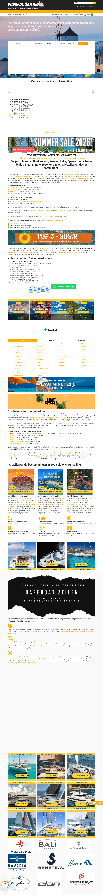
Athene (61, 463)
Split (33, 465)
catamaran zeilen (42, 119)
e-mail (75, 213)
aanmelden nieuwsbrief (82, 872)
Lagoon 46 (13, 398)
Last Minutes (54, 874)
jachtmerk (38, 414)
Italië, (57, 172)
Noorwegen (62, 323)
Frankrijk (18, 314)
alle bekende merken (69, 135)
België (83, 307)
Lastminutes (32, 11)
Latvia (18, 320)
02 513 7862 (22, 14)
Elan (77, 414)
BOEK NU (18, 88)
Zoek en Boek (14, 11)
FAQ (52, 880)
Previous (9, 67)
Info (38, 11)
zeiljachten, (20, 162)
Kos (43, 465)
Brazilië (18, 311)
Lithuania (40, 320)
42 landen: (32, 172)
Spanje (30, 137)
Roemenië (62, 327)
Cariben (46, 137)
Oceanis (66, 414)
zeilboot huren (25, 119)
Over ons (31, 874)
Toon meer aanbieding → (51, 94)
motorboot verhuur (62, 119)
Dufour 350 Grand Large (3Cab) (39, 75)
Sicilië (78, 465)
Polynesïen (18, 327)
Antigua (18, 304)
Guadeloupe (84, 314)
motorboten (28, 162)
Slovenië (83, 330)
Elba (68, 465)
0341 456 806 (13, 14)
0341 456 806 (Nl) (32, 168)
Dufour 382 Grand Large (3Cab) (17, 75)
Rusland (84, 327)
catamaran (72, 137)
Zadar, (30, 465)
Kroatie (68, 592)
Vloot (42, 11)
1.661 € (60, 82)
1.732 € (82, 83)
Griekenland (15, 137)
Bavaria (56, 414)
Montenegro (18, 323)
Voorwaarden (84, 891)
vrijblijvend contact (45, 209)
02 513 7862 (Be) (45, 168)
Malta (61, 320)
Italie (63, 592)
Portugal (40, 327)
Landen (21, 11)
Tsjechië (62, 333)
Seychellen (62, 330)
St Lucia (40, 307)
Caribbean (13, 154)
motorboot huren (83, 137)
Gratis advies (55, 14)
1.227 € (37, 83)
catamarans (37, 162)
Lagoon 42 (13, 396)
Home (8, 11)
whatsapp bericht (66, 213)
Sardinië (72, 465)
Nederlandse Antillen (18, 307)
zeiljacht (66, 137)
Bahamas (62, 307)
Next (93, 67)
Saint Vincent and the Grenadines (40, 330)
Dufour (72, 414)
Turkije (35, 137)
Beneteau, (51, 414)
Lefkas (40, 465)
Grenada (40, 314)
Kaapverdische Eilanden (62, 317)
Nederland (40, 323)
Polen (83, 323)
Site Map (93, 891)
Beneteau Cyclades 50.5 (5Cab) (83, 75)
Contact (46, 11)
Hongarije (18, 317)
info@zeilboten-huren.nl (13, 874)
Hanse (62, 414)
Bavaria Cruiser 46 (15, 402)
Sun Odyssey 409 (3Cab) (59, 75)
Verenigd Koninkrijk (18, 336)
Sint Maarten (18, 330)
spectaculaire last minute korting (52, 181)
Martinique (84, 320)
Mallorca (12, 153)
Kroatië (21, 137)
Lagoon (10, 416)
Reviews (31, 878)
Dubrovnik (13, 467)
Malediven (83, 304)
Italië (25, 137)
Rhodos (49, 465)
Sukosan (25, 465)
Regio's (26, 11)
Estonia (40, 304)
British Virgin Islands (40, 311)
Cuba (62, 311)
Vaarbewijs (32, 880)
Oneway (53, 876)
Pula (20, 465)
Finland (62, 304)
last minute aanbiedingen (81, 139)
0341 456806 (92, 6)
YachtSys (24, 893)
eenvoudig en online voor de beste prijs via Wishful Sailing (47, 379)
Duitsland (83, 311)
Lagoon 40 (13, 400)
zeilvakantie (79, 119)
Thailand (40, 333)
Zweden (40, 336)
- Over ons (61, 14)
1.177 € (15, 82)
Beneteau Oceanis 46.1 (17, 404)
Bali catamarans (19, 416)
